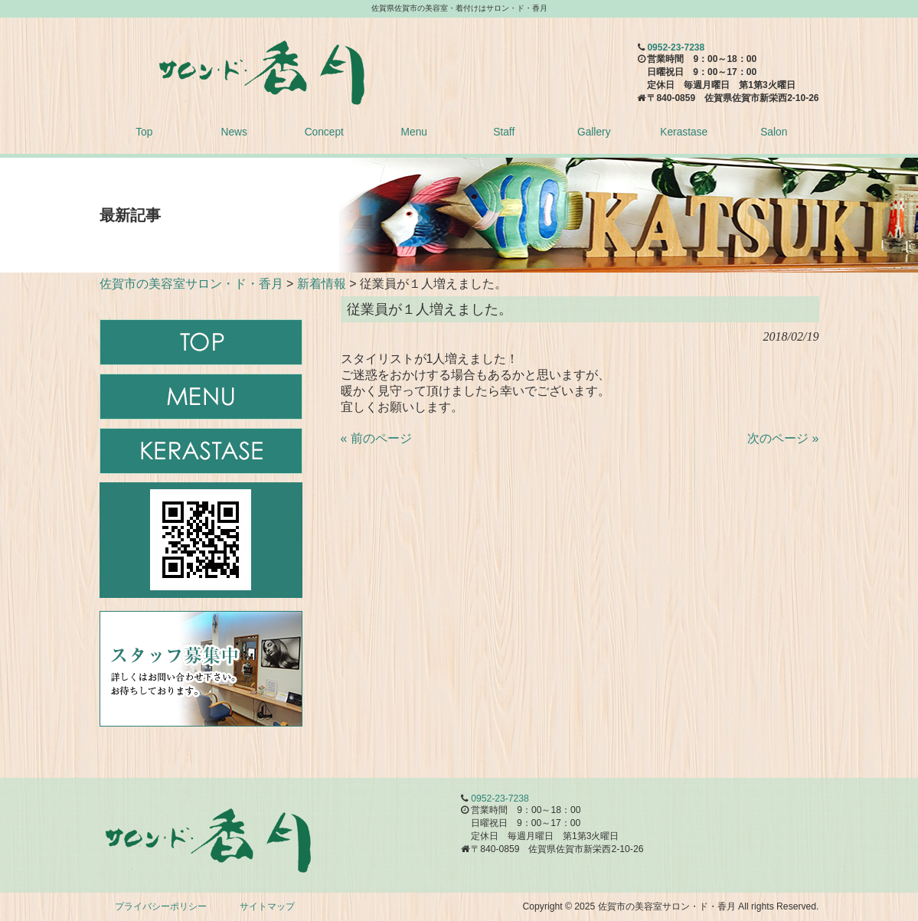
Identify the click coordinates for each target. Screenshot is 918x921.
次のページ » (782, 438)
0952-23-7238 (675, 47)
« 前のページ (376, 438)
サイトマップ (267, 906)
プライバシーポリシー (161, 906)
